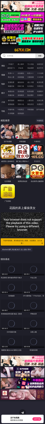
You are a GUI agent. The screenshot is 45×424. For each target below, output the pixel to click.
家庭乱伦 (21, 100)
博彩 (3, 66)
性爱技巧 (40, 104)
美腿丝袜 (11, 95)
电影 (3, 84)
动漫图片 (40, 91)
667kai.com (22, 50)
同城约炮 (11, 109)
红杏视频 (11, 113)
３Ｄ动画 (40, 73)
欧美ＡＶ (30, 73)
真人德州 (21, 64)
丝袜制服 (21, 77)
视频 (3, 75)
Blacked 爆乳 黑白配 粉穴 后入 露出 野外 (16, 249)
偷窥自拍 (11, 91)
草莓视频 (30, 109)
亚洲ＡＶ (11, 73)
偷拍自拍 (21, 82)
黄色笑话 (30, 104)
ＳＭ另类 (40, 77)
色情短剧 (21, 113)
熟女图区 (30, 95)
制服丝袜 (11, 86)
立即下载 (37, 419)
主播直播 (30, 77)
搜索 (39, 56)
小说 (3, 102)
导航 (3, 111)
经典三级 (21, 86)
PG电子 (11, 64)
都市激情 (11, 100)
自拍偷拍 (21, 73)
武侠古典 (40, 100)
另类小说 (21, 104)
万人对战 (30, 64)
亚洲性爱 (11, 82)
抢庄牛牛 (40, 68)
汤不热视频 (40, 109)
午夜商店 (21, 109)
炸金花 (20, 68)
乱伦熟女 (30, 86)
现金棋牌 (30, 68)
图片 (3, 93)
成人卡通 (30, 82)
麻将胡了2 (11, 68)
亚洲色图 (21, 91)
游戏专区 (40, 64)
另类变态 (40, 86)
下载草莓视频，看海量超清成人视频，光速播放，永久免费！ (23, 242)
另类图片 (40, 95)
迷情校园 (11, 104)
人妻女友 (30, 100)
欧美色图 (30, 91)
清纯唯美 (21, 95)
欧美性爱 (40, 82)
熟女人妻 (11, 77)
